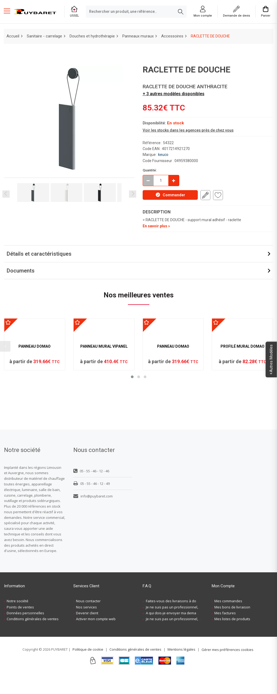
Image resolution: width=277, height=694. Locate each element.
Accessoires (172, 36)
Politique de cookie (88, 668)
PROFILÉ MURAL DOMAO (242, 394)
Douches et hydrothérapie (92, 36)
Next (132, 194)
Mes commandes (228, 620)
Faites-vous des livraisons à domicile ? (177, 620)
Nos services (86, 626)
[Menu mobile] (9, 10)
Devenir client (87, 632)
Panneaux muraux (138, 36)
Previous (6, 194)
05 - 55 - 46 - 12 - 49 (91, 503)
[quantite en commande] (161, 180)
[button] (132, 425)
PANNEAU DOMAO (34, 394)
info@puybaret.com (93, 515)
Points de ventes (20, 626)
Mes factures (225, 632)
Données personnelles (25, 632)
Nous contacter (88, 620)
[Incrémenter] (173, 180)
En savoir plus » (156, 226)
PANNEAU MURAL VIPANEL (104, 394)
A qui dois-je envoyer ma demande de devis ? (183, 632)
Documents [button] (21, 270)
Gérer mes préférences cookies (227, 669)
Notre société (17, 620)
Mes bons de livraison (232, 626)
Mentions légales (181, 668)
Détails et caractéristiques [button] (39, 254)
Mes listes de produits (232, 638)
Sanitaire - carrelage (44, 36)
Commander (170, 194)
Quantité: (150, 170)
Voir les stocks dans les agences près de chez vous (188, 130)
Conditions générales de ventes (33, 638)
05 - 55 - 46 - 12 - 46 (91, 490)
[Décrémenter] (148, 180)
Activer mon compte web (96, 638)
